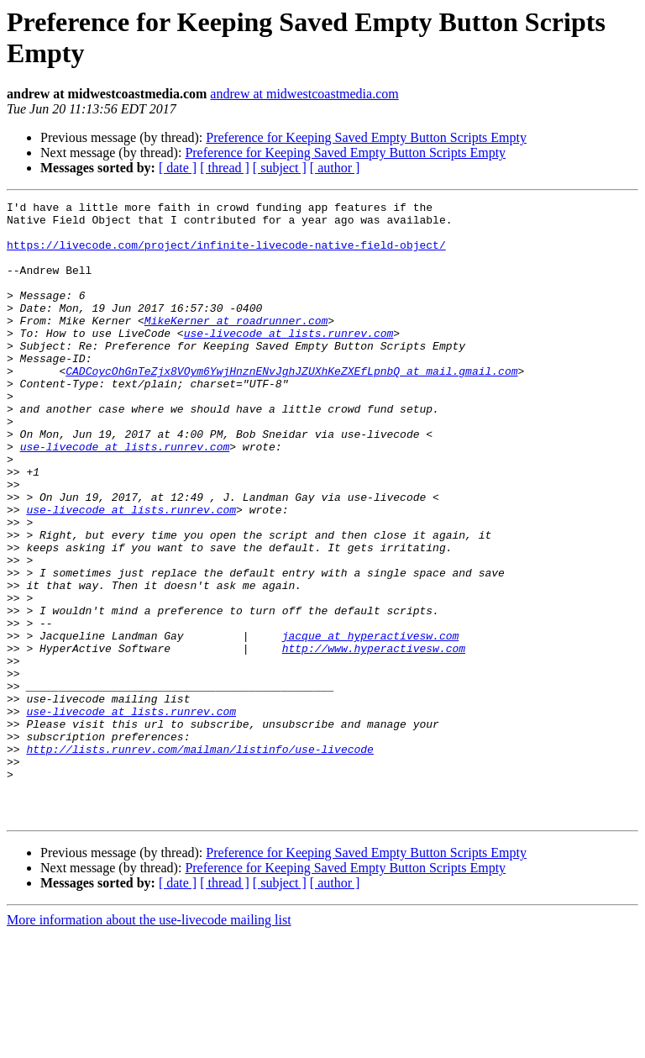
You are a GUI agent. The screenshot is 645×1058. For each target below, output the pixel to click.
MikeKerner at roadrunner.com (236, 345)
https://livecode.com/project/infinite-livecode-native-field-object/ (226, 254)
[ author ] (335, 168)
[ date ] (178, 168)
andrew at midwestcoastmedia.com (304, 94)
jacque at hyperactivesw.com (370, 723)
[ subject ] (280, 168)
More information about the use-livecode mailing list (149, 1043)
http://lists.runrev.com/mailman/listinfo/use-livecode (199, 859)
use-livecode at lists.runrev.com (289, 360)
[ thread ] (224, 168)
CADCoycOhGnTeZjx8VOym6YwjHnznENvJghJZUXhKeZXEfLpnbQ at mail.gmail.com (291, 405)
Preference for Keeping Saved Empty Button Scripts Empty (366, 137)
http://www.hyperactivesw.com (373, 738)
